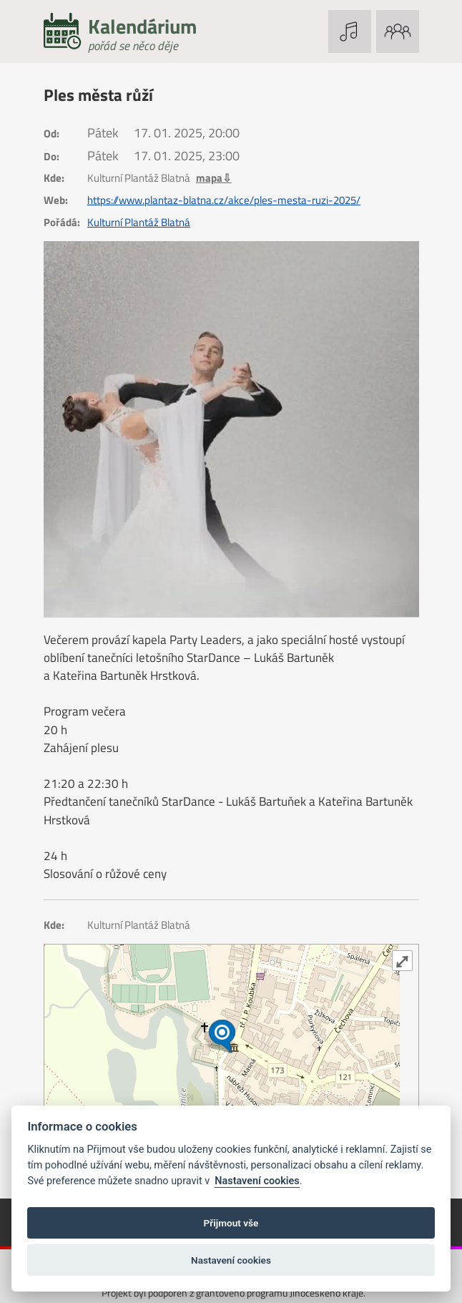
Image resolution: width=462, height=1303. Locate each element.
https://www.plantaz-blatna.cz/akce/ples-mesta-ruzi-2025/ (223, 200)
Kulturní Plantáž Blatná (138, 222)
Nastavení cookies (257, 1181)
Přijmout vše (231, 1223)
